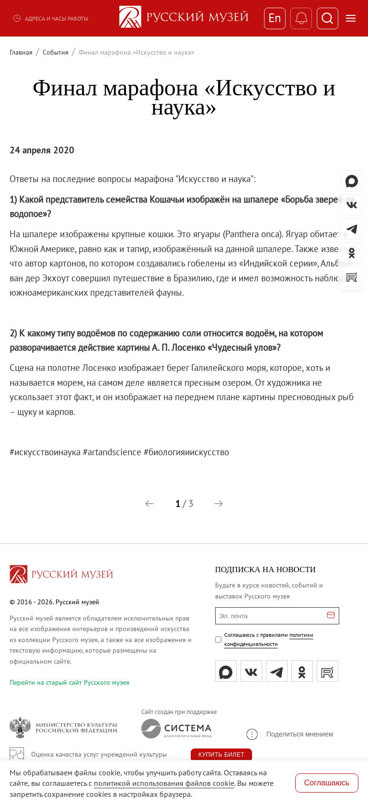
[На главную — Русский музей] (184, 18)
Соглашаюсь (326, 783)
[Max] (226, 671)
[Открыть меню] (350, 18)
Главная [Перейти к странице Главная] (21, 52)
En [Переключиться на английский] (274, 18)
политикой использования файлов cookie (164, 783)
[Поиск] (327, 18)
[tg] (277, 671)
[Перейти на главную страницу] (61, 575)
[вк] (251, 671)
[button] (149, 503)
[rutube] (327, 671)
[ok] (302, 671)
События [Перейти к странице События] (56, 52)
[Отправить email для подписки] (331, 616)
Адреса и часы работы (50, 18)
